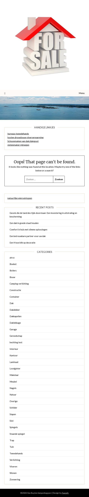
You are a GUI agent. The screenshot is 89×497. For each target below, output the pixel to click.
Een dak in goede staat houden (24, 223)
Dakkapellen (15, 316)
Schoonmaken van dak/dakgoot (23, 141)
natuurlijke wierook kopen (19, 198)
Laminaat (14, 362)
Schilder (13, 407)
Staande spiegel (17, 434)
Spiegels (14, 427)
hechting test (16, 342)
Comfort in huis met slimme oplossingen (28, 229)
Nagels (13, 388)
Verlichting (15, 460)
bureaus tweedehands (18, 133)
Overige (14, 401)
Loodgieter (15, 368)
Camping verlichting (19, 283)
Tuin (12, 446)
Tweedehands (16, 453)
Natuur (13, 394)
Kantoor (14, 355)
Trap (12, 440)
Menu (82, 93)
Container (14, 296)
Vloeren (13, 466)
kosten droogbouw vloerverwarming (25, 137)
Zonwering (15, 479)
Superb (65, 493)
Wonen (13, 473)
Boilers (13, 270)
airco (12, 257)
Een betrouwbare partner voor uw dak (28, 236)
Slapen (13, 414)
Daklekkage (15, 322)
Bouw (12, 277)
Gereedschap (16, 336)
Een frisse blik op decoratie (22, 242)
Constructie (15, 290)
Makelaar (14, 375)
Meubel (13, 381)
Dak (12, 303)
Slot (12, 420)
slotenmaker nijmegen (18, 144)
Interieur (14, 349)
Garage (13, 329)
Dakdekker (15, 310)
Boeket (13, 264)
